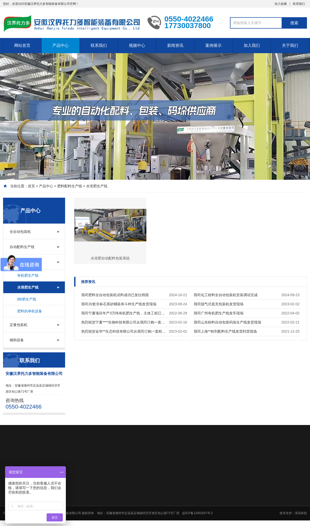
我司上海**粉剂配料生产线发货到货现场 (225, 331)
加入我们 (252, 45)
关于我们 (290, 45)
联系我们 (299, 4)
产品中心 (60, 45)
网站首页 (22, 45)
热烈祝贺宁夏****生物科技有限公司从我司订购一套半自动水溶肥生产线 (123, 322)
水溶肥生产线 (96, 186)
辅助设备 (17, 340)
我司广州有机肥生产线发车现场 (218, 313)
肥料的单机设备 (29, 311)
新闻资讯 (175, 45)
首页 (31, 186)
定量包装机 (18, 325)
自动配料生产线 (22, 247)
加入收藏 (281, 4)
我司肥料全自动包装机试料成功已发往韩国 (115, 295)
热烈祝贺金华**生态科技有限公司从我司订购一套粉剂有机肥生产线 (123, 331)
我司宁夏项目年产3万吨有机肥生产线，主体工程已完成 (123, 313)
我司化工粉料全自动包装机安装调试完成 (226, 295)
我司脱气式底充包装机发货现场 (218, 304)
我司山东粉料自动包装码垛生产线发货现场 (227, 322)
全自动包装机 (20, 232)
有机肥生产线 (27, 275)
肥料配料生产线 (69, 186)
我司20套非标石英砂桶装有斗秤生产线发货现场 (118, 304)
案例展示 (213, 45)
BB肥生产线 (26, 299)
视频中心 (137, 45)
